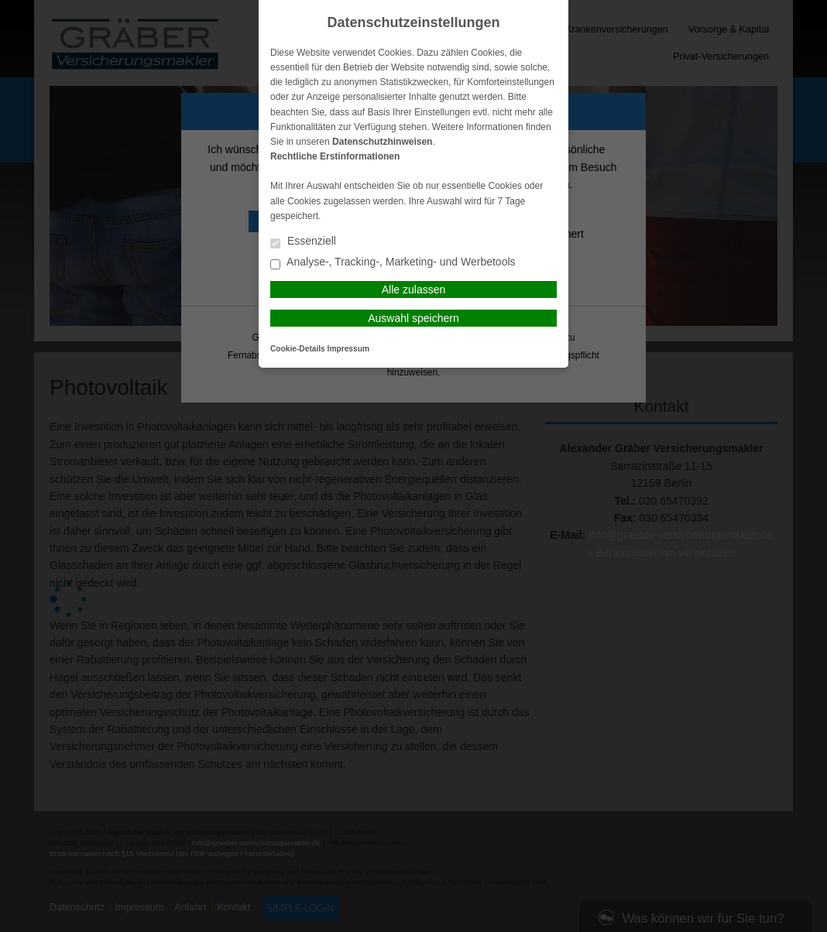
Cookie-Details (297, 348)
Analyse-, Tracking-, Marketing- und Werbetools (393, 262)
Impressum (348, 348)
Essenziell (303, 241)
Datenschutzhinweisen (382, 141)
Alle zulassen (414, 289)
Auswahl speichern (413, 318)
